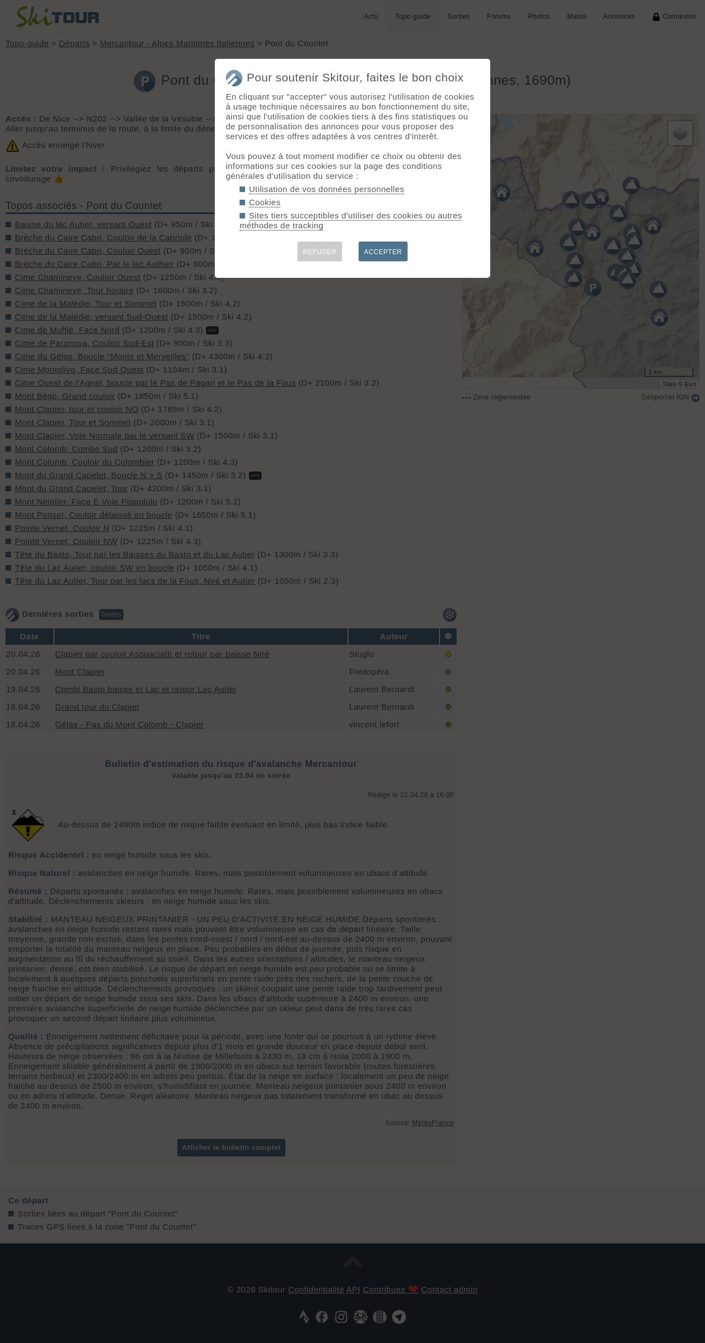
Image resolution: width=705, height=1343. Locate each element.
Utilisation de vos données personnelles (326, 189)
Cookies (264, 202)
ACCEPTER (383, 252)
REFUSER (320, 252)
